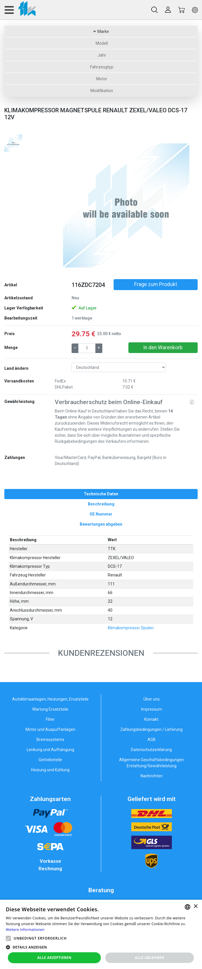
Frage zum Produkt (155, 284)
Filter (50, 719)
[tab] (101, 494)
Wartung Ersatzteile (50, 709)
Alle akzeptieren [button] (54, 957)
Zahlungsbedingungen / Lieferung (151, 729)
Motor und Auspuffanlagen (50, 729)
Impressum (151, 709)
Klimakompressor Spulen (131, 628)
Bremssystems (50, 739)
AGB (152, 739)
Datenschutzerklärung (151, 749)
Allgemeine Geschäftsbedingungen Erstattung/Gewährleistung (151, 762)
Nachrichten (152, 776)
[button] (65, 204)
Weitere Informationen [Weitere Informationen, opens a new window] (25, 929)
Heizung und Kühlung (50, 770)
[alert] (101, 934)
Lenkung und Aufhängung (50, 749)
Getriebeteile (50, 759)
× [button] (195, 906)
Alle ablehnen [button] (149, 957)
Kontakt (151, 719)
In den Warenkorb (163, 347)
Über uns (151, 699)
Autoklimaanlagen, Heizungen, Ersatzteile (50, 699)
